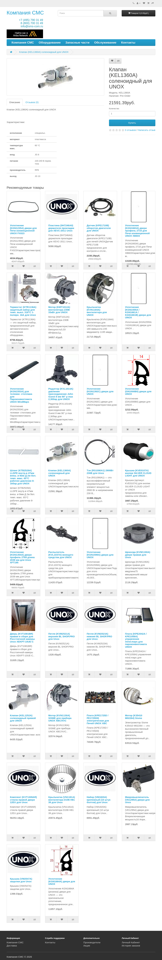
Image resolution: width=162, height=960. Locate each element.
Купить (132, 122)
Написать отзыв (146, 130)
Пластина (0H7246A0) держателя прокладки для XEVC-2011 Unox (61, 228)
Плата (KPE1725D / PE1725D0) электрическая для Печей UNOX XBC (98, 719)
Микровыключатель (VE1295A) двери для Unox (137, 800)
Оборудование (50, 42)
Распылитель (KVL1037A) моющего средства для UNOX (60, 555)
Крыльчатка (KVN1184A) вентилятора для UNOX (97, 311)
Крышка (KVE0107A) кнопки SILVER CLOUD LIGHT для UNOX (138, 473)
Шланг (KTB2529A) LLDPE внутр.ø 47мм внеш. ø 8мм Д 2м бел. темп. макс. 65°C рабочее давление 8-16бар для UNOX (23, 477)
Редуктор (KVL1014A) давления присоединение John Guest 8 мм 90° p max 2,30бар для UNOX (60, 393)
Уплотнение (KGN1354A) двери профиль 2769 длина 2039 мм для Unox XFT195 (22, 557)
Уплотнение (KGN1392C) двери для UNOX (100, 391)
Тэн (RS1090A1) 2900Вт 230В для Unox (100, 471)
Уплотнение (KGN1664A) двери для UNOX (61, 881)
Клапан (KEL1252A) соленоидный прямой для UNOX (23, 718)
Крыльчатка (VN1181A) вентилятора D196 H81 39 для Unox (61, 800)
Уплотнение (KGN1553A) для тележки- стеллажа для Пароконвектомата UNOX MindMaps (21, 395)
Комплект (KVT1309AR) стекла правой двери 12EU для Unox (23, 800)
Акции (86, 945)
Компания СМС (25, 13)
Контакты (128, 42)
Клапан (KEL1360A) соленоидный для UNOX (44, 52)
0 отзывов (130, 130)
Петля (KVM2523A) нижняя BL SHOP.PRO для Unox (99, 636)
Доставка (12, 945)
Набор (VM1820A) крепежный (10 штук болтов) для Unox (98, 800)
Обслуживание (105, 42)
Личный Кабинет (131, 942)
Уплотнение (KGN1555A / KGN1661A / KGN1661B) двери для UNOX (138, 312)
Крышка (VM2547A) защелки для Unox (21, 880)
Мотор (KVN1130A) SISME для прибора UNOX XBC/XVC (60, 718)
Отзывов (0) (32, 102)
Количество (114, 109)
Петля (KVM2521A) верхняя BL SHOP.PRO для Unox (61, 636)
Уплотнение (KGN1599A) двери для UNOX (100, 555)
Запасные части (77, 42)
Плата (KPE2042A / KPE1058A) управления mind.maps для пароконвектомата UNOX (136, 640)
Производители (91, 942)
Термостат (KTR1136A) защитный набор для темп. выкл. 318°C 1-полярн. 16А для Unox (23, 311)
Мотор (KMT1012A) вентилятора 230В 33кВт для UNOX (59, 310)
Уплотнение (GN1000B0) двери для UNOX (138, 391)
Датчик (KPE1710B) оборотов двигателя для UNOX (99, 228)
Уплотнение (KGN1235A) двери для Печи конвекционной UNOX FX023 (23, 229)
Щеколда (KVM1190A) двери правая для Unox (137, 555)
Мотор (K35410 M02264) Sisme (133, 716)
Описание (14, 102)
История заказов (131, 945)
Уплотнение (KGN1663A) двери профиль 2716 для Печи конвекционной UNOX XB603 (137, 230)
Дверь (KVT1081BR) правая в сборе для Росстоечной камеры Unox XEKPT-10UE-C (22, 637)
